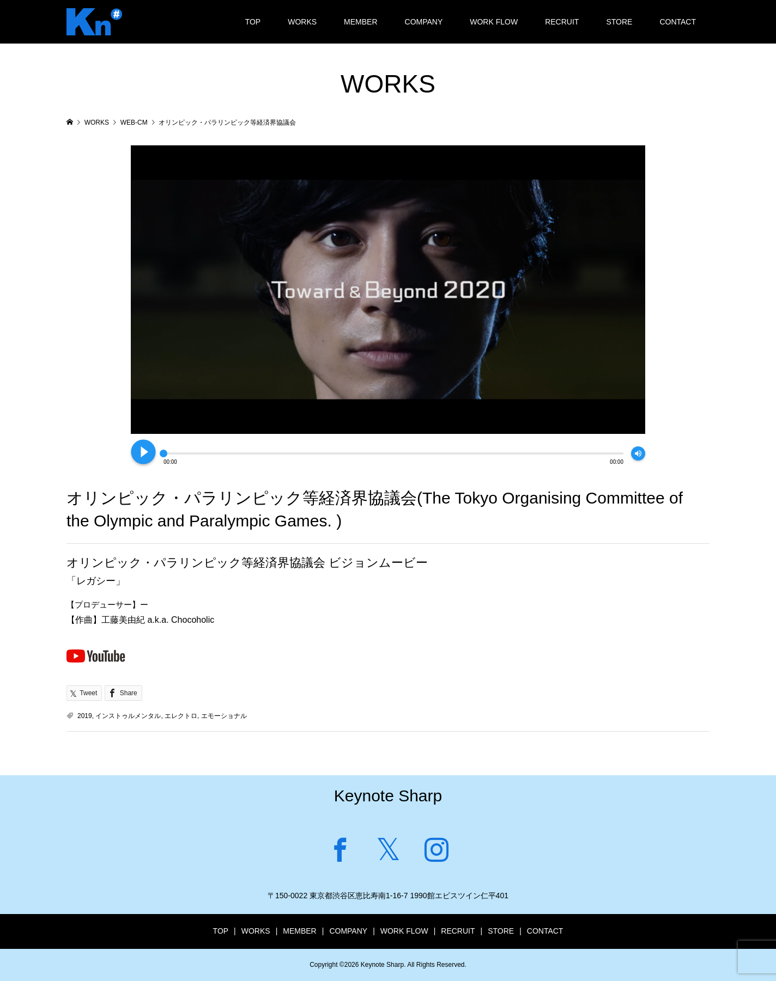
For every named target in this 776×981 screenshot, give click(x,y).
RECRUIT (562, 21)
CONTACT (677, 21)
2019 (84, 716)
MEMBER (360, 21)
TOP (253, 21)
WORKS (302, 21)
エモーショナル (224, 716)
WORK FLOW (494, 21)
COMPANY (424, 21)
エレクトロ (181, 716)
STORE (619, 21)
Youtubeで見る (95, 655)
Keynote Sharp (388, 796)
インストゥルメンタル (128, 716)
